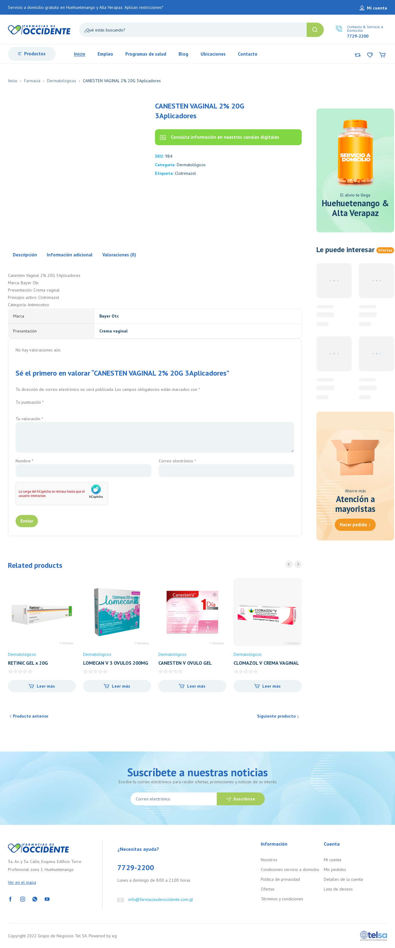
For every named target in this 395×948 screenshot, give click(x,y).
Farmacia (32, 80)
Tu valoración (29, 418)
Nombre (24, 461)
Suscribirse (244, 799)
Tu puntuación (30, 402)
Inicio (12, 80)
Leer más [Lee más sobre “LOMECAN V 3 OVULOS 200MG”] (121, 686)
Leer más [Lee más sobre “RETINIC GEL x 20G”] (46, 686)
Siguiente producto (276, 716)
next (298, 564)
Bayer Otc (109, 316)
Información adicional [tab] (70, 255)
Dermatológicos (61, 80)
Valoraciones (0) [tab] (119, 255)
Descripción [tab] (25, 255)
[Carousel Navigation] (293, 564)
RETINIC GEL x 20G (28, 663)
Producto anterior (30, 716)
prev (289, 564)
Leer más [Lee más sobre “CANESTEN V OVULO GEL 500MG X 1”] (196, 686)
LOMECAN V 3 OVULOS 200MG (115, 663)
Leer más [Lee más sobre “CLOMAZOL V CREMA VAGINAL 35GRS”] (271, 686)
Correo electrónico (177, 461)
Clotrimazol (185, 173)
